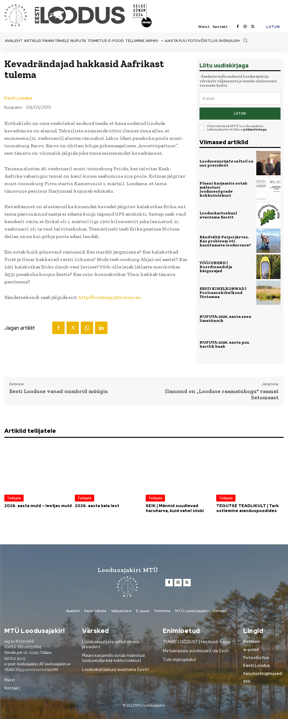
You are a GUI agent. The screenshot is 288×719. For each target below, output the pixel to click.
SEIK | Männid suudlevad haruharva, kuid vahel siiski (175, 508)
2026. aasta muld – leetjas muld (38, 505)
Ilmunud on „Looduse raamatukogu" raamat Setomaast (222, 394)
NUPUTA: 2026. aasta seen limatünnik (225, 318)
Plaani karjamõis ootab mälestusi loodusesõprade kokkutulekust (223, 189)
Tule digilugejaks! (179, 659)
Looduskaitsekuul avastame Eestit (218, 215)
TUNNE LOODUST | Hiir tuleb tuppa (196, 641)
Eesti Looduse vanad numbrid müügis (58, 391)
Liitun (240, 113)
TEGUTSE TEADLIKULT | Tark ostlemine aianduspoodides (247, 508)
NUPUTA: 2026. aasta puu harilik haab (224, 344)
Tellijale (14, 498)
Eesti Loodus (18, 98)
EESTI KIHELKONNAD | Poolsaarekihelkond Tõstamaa (222, 292)
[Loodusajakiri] (19, 15)
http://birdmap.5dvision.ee (109, 297)
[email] (240, 98)
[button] (245, 40)
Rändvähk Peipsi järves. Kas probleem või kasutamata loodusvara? (225, 241)
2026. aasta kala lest (97, 505)
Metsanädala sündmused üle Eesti (196, 650)
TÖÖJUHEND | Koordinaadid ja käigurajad (215, 266)
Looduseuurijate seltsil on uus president (226, 163)
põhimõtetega (255, 129)
